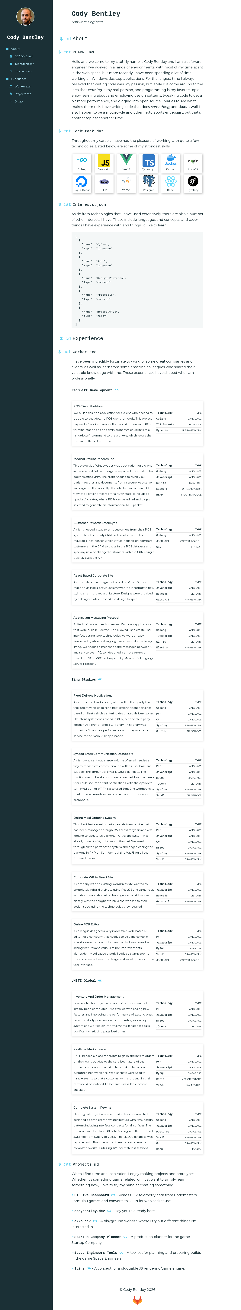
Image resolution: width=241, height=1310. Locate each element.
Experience (16, 79)
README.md (21, 56)
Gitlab (16, 101)
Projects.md (20, 94)
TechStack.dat (21, 64)
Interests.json (21, 71)
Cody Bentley (25, 37)
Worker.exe (20, 86)
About (13, 49)
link (116, 390)
